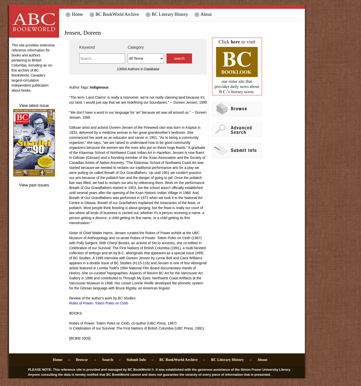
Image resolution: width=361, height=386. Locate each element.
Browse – (86, 360)
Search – (111, 360)
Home (74, 14)
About (203, 14)
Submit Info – (140, 360)
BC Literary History (166, 14)
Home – (61, 360)
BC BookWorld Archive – (182, 360)
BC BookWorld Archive (114, 14)
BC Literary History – (231, 360)
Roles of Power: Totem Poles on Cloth (98, 303)
